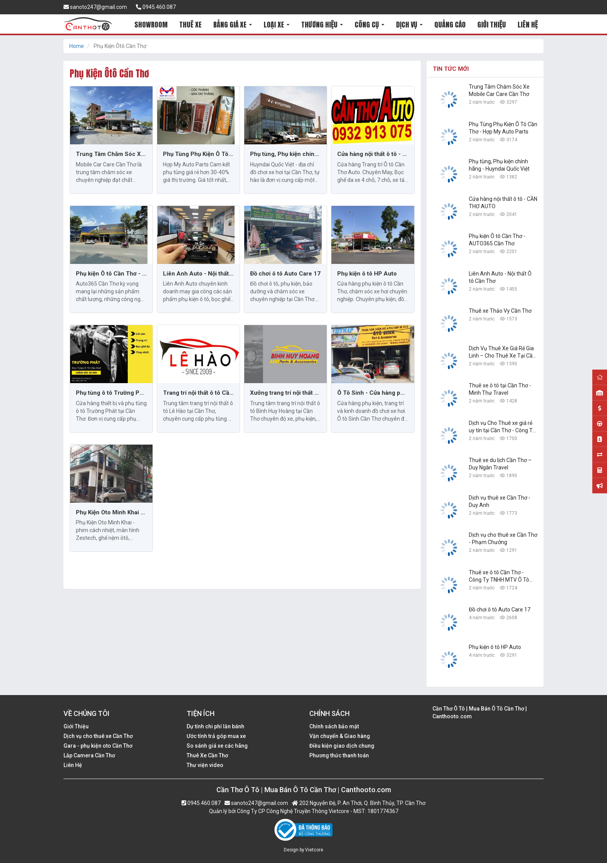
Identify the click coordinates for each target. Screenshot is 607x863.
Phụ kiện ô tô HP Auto (367, 273)
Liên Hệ (72, 765)
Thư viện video (205, 765)
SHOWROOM (151, 24)
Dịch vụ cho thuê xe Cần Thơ (98, 736)
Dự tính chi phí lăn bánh (215, 726)
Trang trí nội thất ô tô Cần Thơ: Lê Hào (198, 392)
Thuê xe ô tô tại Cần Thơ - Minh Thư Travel (500, 389)
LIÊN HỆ (528, 24)
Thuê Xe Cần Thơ (207, 755)
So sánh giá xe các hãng (217, 746)
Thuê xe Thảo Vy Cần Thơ (500, 311)
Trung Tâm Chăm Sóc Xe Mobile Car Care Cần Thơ (111, 154)
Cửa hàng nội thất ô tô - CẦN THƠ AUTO (372, 154)
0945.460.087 (156, 7)
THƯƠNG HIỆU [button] (322, 24)
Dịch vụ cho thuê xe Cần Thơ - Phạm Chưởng (503, 538)
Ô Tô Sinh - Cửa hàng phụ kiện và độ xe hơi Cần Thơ (372, 392)
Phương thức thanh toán (339, 755)
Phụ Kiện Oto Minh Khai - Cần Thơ (111, 512)
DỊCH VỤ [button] (409, 24)
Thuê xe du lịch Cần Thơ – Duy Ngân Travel (500, 464)
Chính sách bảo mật (334, 726)
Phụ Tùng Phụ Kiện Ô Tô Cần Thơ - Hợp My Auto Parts (198, 154)
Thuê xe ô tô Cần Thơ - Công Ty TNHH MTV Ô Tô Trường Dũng (499, 576)
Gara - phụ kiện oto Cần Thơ (97, 746)
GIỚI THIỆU (491, 24)
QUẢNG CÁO (450, 24)
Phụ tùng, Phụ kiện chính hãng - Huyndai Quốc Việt (285, 154)
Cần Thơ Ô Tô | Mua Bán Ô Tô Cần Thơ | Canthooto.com (479, 712)
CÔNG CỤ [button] (369, 24)
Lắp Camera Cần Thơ (89, 755)
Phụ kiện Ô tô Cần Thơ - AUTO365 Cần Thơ (111, 273)
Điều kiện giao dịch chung (341, 746)
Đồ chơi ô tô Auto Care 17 (285, 273)
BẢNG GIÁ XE (232, 24)
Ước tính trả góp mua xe (216, 736)
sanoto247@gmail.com (95, 7)
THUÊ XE (190, 24)
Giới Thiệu (76, 726)
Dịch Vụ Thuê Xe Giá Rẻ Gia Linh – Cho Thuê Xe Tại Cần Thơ (502, 352)
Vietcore (314, 850)
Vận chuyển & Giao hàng (339, 736)
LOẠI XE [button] (277, 24)
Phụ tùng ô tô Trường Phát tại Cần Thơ (111, 392)
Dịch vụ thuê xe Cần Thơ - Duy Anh (499, 501)
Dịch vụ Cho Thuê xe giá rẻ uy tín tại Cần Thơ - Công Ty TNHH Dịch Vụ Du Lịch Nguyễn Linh (502, 427)
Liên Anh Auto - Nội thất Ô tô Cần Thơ (198, 273)
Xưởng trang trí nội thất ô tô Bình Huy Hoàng (285, 392)
